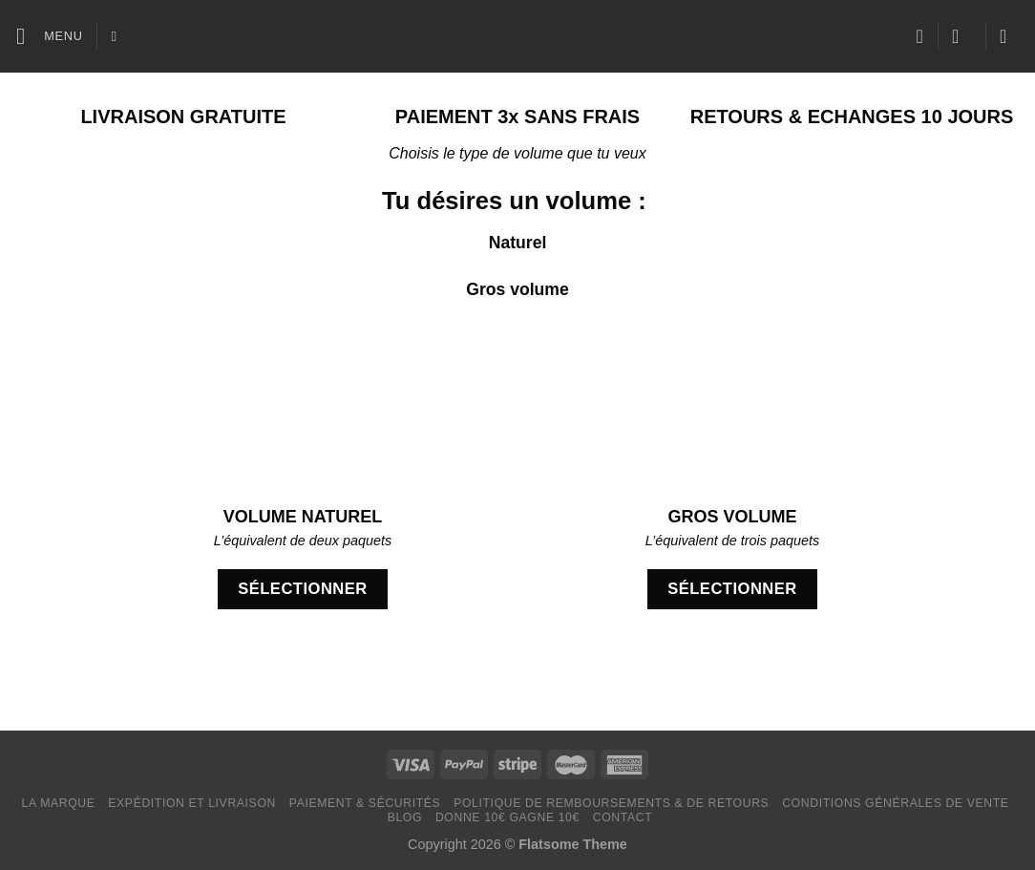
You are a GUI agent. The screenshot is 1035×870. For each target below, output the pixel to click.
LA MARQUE (58, 803)
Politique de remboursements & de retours (611, 803)
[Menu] (49, 35)
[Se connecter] (961, 36)
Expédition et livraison (192, 803)
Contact (623, 817)
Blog (405, 817)
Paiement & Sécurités (365, 803)
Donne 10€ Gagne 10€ (507, 817)
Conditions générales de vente (895, 803)
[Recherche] (119, 36)
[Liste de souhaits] (919, 36)
